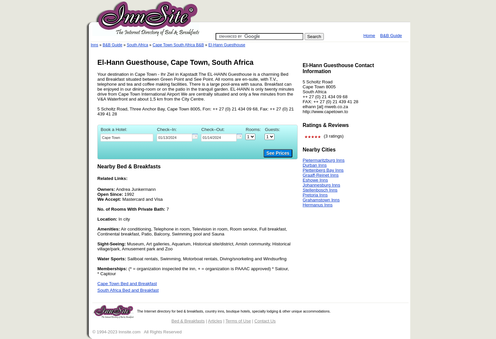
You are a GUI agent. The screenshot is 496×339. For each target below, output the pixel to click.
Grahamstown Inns (321, 199)
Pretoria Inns (315, 194)
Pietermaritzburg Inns (324, 160)
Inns (94, 45)
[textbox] (126, 138)
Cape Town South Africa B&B (178, 45)
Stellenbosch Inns (320, 190)
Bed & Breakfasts (188, 320)
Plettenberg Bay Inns (323, 170)
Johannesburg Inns (321, 185)
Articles (215, 320)
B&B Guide (391, 35)
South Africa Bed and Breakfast (128, 290)
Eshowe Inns (315, 180)
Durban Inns (315, 165)
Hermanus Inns (317, 204)
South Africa (137, 45)
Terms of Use (238, 320)
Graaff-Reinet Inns (321, 175)
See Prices (278, 153)
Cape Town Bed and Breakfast (127, 283)
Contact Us (264, 320)
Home (369, 35)
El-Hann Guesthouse (226, 45)
